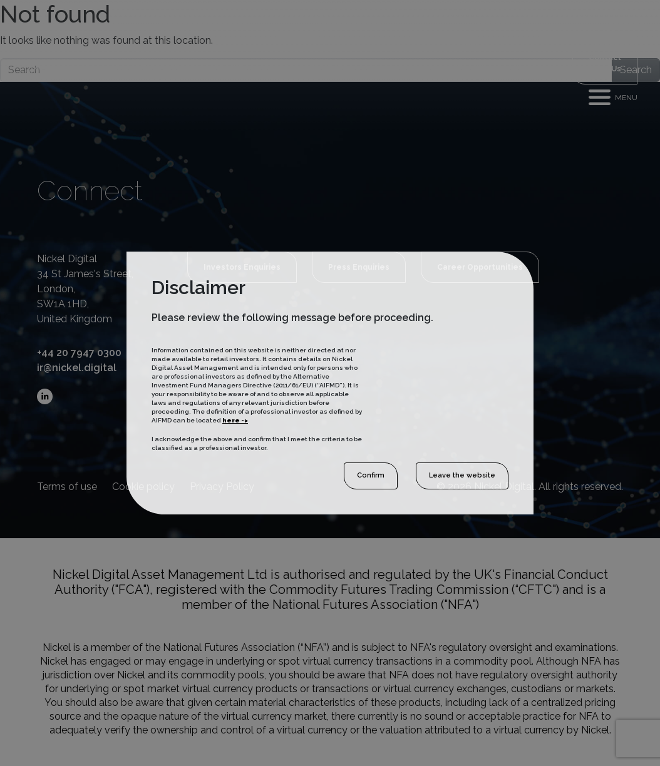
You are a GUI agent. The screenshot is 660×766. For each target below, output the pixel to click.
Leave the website (462, 475)
